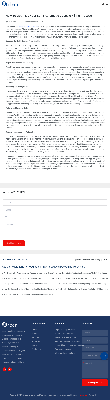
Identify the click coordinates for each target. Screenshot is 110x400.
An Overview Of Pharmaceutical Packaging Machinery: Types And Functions (29, 273)
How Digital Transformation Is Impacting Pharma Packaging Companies (83, 284)
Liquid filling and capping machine (69, 345)
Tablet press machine (64, 333)
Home (34, 329)
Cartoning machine (63, 349)
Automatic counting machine (67, 341)
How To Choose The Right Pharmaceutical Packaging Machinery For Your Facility (29, 289)
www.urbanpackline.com (68, 395)
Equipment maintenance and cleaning (87, 260)
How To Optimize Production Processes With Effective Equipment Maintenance (83, 273)
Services (35, 337)
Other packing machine (65, 353)
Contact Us (36, 349)
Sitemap (83, 395)
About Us (36, 341)
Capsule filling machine (65, 329)
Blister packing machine (65, 337)
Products (36, 333)
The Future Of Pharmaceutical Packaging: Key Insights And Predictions (29, 278)
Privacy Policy (94, 395)
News (105, 260)
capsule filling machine (28, 27)
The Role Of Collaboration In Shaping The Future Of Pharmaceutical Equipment (83, 289)
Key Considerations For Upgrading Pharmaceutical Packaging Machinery (43, 266)
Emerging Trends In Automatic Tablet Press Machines (25, 284)
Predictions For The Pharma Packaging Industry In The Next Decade (83, 278)
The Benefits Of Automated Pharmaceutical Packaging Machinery (29, 294)
